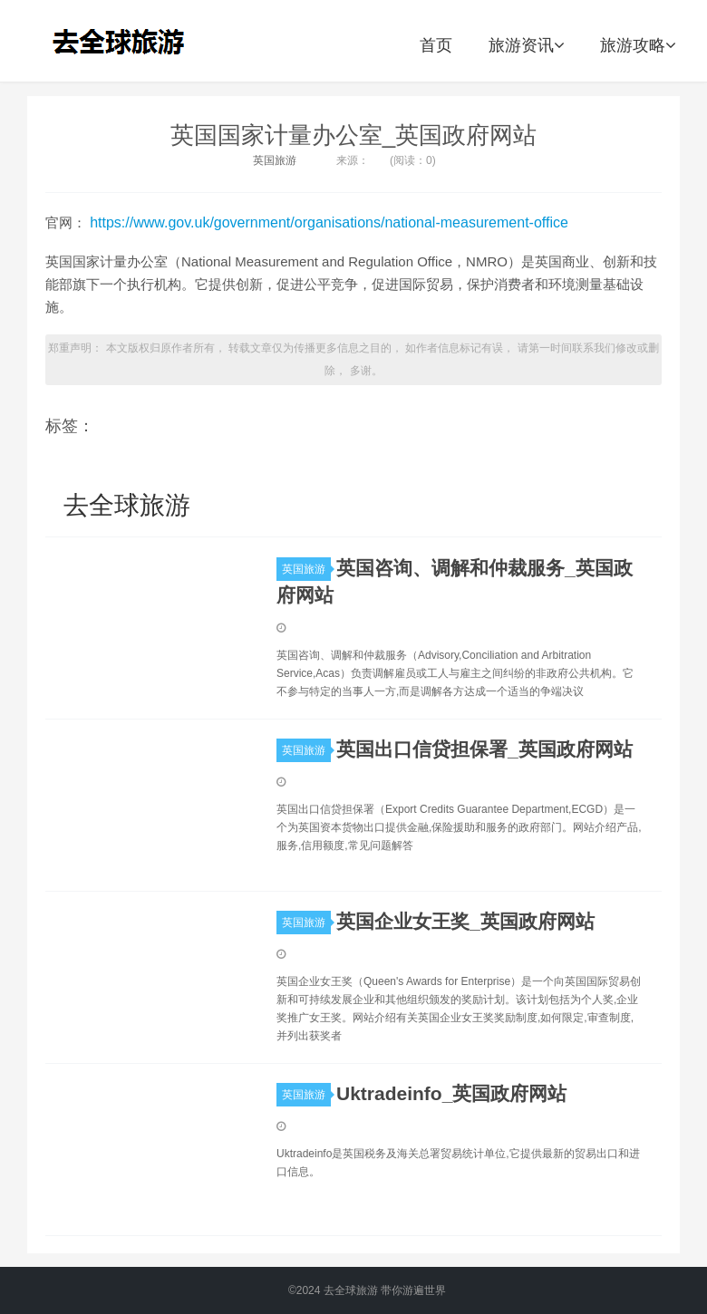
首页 (436, 45)
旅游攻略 (637, 45)
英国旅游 (274, 160)
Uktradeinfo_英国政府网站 (451, 1093)
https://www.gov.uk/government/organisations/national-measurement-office (329, 222)
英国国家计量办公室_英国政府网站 (353, 135)
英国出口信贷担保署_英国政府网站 (484, 749)
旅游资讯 (526, 45)
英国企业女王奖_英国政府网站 (465, 921)
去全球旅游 (124, 41)
